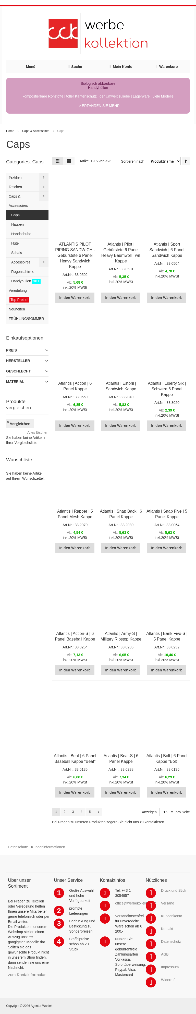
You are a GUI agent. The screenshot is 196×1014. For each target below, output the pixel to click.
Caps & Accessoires (36, 131)
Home (10, 131)
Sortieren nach (132, 161)
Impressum (170, 967)
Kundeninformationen (48, 847)
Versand (167, 903)
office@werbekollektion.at (135, 903)
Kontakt (167, 929)
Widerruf (168, 980)
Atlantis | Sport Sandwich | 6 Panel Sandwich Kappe (167, 250)
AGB (165, 954)
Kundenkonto (171, 916)
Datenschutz (18, 847)
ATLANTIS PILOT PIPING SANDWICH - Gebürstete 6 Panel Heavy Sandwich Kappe (75, 255)
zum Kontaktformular (27, 975)
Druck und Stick (173, 890)
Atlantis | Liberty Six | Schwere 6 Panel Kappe (167, 389)
